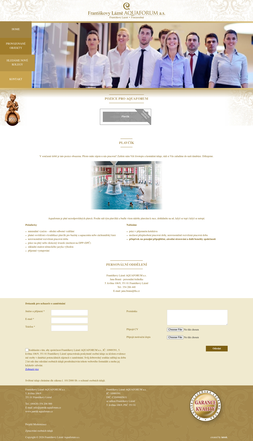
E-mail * (29, 319)
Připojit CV (132, 329)
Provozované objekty (16, 46)
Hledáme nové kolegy (17, 62)
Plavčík (125, 117)
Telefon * (30, 327)
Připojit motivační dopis (138, 337)
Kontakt (15, 79)
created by (219, 437)
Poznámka (131, 311)
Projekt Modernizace (35, 424)
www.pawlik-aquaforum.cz (39, 412)
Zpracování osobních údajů (39, 431)
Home (16, 29)
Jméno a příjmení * (35, 311)
